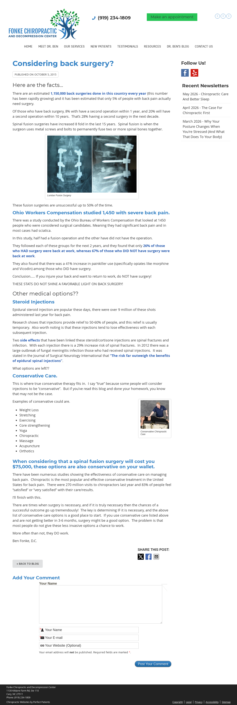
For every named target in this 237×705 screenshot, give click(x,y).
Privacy (198, 701)
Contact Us (204, 46)
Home (28, 46)
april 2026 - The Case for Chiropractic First (202, 110)
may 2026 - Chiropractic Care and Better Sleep (205, 96)
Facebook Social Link (185, 73)
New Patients (101, 46)
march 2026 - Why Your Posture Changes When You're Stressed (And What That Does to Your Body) (203, 129)
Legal (189, 701)
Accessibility (212, 701)
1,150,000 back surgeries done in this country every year (98, 93)
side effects (30, 340)
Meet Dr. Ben (48, 46)
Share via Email (156, 557)
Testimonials (127, 46)
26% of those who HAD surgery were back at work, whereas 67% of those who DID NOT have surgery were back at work (91, 250)
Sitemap (226, 701)
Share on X (141, 557)
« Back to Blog (28, 563)
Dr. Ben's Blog (178, 46)
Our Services (74, 46)
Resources (152, 46)
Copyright (177, 701)
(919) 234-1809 (114, 18)
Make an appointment (172, 17)
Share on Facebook (148, 557)
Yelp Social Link (194, 73)
